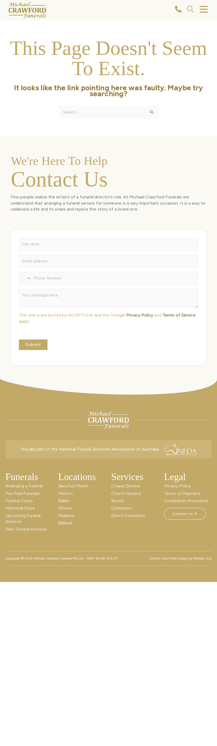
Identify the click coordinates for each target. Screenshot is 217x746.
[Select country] (25, 278)
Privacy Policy (139, 315)
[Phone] (108, 278)
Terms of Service (179, 315)
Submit (33, 344)
